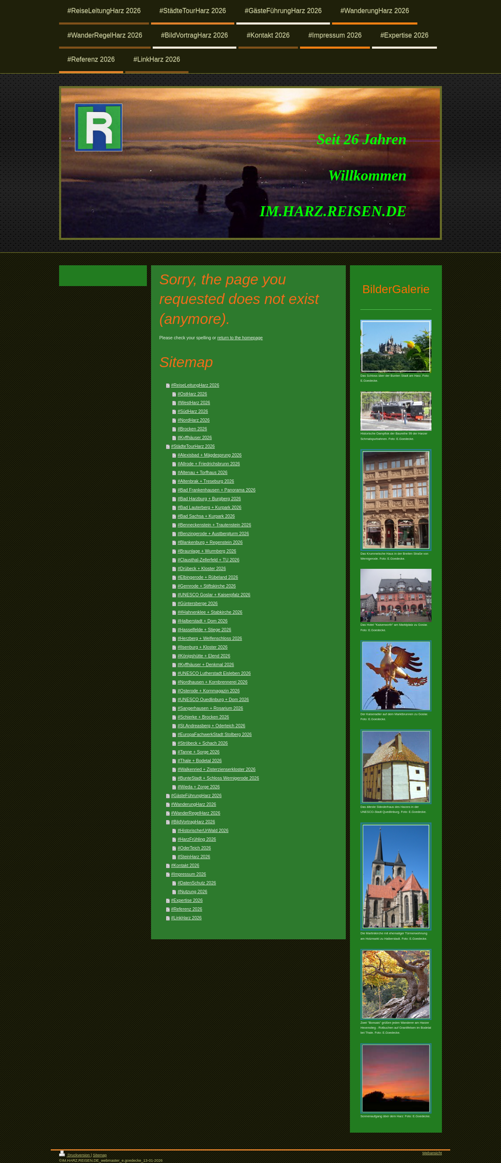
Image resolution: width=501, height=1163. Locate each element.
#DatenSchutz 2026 (197, 882)
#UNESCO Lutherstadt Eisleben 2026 (214, 673)
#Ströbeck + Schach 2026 (203, 743)
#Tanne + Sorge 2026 (199, 751)
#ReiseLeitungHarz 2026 (195, 385)
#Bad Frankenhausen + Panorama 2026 (216, 489)
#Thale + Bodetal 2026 (200, 760)
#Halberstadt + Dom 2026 (203, 620)
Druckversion (75, 1155)
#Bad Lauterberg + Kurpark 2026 (209, 507)
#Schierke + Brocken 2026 (203, 716)
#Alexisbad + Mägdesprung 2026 (210, 454)
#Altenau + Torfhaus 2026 (203, 472)
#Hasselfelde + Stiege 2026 (204, 629)
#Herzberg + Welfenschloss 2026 (210, 638)
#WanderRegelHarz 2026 (195, 812)
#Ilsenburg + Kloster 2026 (203, 646)
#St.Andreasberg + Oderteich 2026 (212, 725)
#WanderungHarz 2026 (193, 804)
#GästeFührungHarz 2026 (196, 795)
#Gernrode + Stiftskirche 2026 (207, 585)
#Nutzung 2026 (192, 891)
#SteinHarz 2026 (194, 856)
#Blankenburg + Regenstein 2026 (210, 542)
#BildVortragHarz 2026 (193, 821)
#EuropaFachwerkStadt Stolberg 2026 (215, 734)
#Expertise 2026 (187, 900)
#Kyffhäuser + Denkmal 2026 (206, 664)
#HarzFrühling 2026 (197, 839)
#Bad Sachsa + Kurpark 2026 (206, 516)
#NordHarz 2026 (194, 419)
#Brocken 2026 (192, 428)
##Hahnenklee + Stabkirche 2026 (210, 612)
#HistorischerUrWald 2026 (203, 830)
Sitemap (100, 1155)
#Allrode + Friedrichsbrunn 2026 (209, 463)
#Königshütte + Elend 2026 (204, 655)
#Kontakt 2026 (185, 865)
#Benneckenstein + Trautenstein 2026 (214, 524)
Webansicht (432, 1153)
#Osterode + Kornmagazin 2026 (209, 690)
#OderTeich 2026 (194, 847)
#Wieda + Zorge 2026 (199, 786)
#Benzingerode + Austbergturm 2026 (213, 533)
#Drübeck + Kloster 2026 (202, 568)
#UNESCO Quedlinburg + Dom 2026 (213, 699)
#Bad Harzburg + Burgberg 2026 (209, 498)
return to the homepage (240, 337)
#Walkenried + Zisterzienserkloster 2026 (216, 769)
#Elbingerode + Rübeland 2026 (208, 577)
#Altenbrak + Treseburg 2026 (206, 481)
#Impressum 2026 (188, 874)
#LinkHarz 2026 (186, 917)
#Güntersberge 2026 (198, 603)
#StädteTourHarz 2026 (193, 446)
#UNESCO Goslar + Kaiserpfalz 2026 (214, 594)
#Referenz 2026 (186, 908)
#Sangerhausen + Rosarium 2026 (210, 708)
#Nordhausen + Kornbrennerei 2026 (213, 681)
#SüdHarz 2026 (193, 411)
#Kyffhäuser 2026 (195, 437)
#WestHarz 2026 (194, 402)
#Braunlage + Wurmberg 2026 (207, 550)
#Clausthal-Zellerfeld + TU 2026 (208, 559)
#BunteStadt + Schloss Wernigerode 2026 (218, 777)
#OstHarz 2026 (192, 393)
